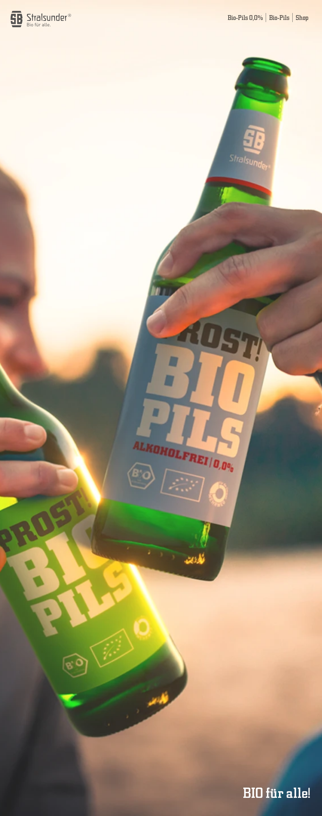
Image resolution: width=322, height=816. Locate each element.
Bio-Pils (279, 17)
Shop (302, 17)
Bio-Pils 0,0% (245, 17)
